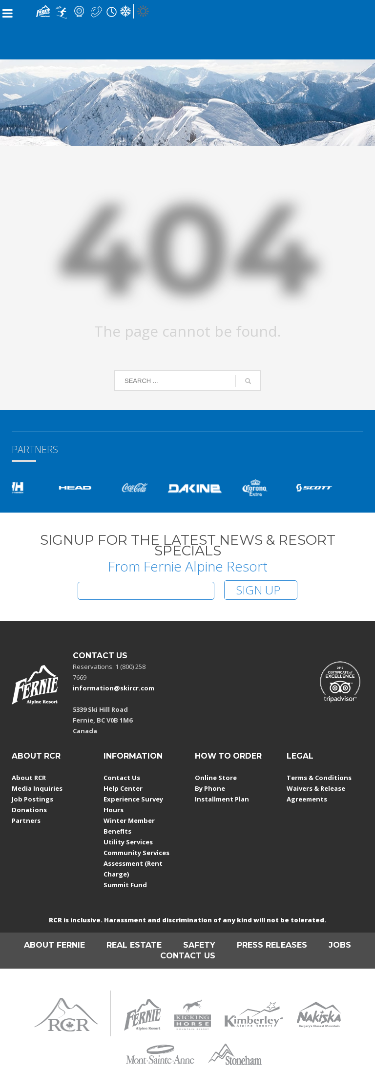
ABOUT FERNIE (54, 945)
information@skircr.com (113, 688)
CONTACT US (187, 955)
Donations (29, 809)
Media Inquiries (37, 788)
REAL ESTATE (134, 945)
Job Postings (32, 799)
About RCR (29, 777)
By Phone (210, 788)
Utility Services (128, 842)
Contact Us (122, 777)
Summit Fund (125, 884)
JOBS (340, 945)
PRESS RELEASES (272, 945)
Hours (114, 809)
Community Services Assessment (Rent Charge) (136, 863)
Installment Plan (222, 799)
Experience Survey (133, 799)
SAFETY (199, 945)
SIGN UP (258, 590)
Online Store (216, 777)
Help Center (123, 788)
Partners (26, 820)
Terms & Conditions (319, 777)
